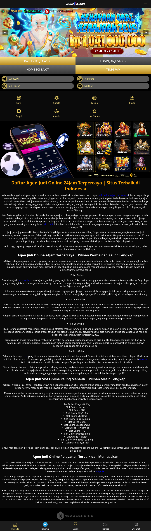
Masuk (75, 526)
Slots (18, 99)
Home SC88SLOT (38, 69)
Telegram (113, 69)
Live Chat (136, 526)
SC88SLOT (10, 79)
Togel (19, 113)
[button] (5, 32)
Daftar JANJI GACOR (37, 61)
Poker (132, 99)
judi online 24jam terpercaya (113, 195)
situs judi (48, 224)
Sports (56, 99)
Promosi (105, 526)
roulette (143, 359)
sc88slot (84, 86)
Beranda (15, 526)
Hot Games (94, 113)
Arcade (56, 113)
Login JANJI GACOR (113, 61)
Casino (94, 99)
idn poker (100, 471)
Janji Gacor (11, 86)
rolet (25, 356)
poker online (24, 280)
